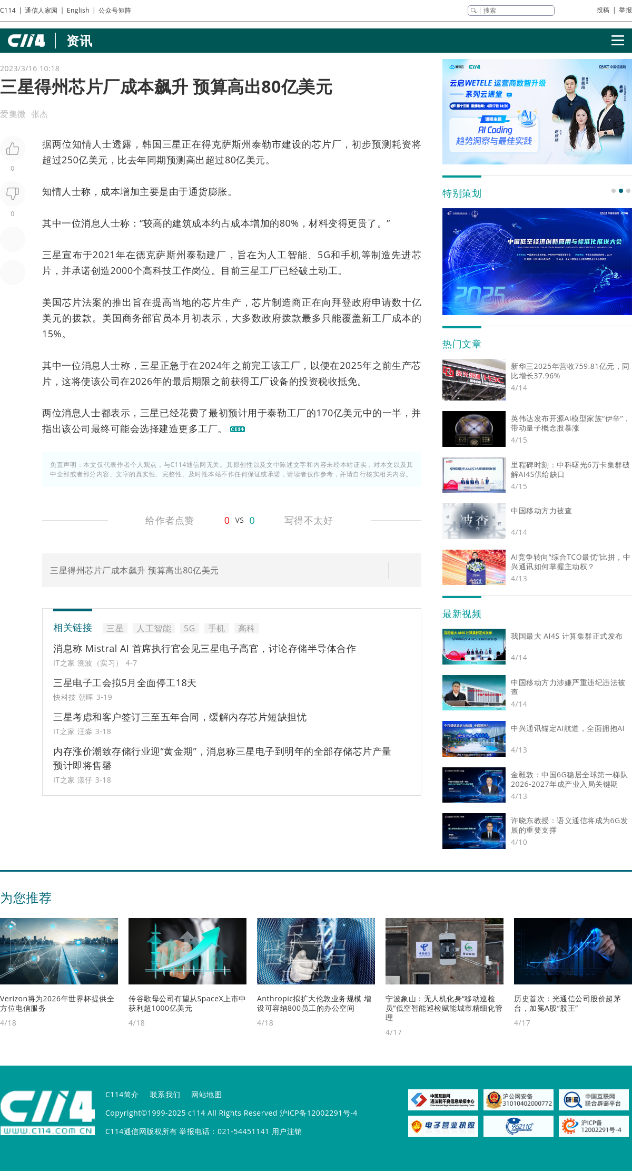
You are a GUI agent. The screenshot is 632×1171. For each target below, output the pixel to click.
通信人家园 (41, 10)
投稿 (603, 9)
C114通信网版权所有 (141, 1131)
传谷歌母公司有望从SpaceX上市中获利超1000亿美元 (187, 1003)
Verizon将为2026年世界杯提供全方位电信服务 (57, 1003)
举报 (625, 9)
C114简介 (122, 1094)
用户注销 (287, 1131)
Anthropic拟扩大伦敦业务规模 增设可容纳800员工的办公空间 (314, 1003)
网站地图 (206, 1094)
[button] (613, 191)
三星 (172, 144)
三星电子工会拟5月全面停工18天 (125, 682)
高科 (152, 270)
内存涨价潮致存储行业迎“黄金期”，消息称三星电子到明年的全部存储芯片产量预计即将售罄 (222, 758)
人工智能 (287, 254)
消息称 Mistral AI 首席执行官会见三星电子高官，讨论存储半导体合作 (204, 648)
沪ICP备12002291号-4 (319, 1113)
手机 (351, 254)
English (78, 10)
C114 (8, 10)
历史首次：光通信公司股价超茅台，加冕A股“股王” (567, 1003)
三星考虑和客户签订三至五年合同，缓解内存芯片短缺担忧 (180, 716)
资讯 (79, 40)
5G (324, 254)
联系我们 (165, 1094)
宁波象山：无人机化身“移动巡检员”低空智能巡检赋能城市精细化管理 (444, 1007)
